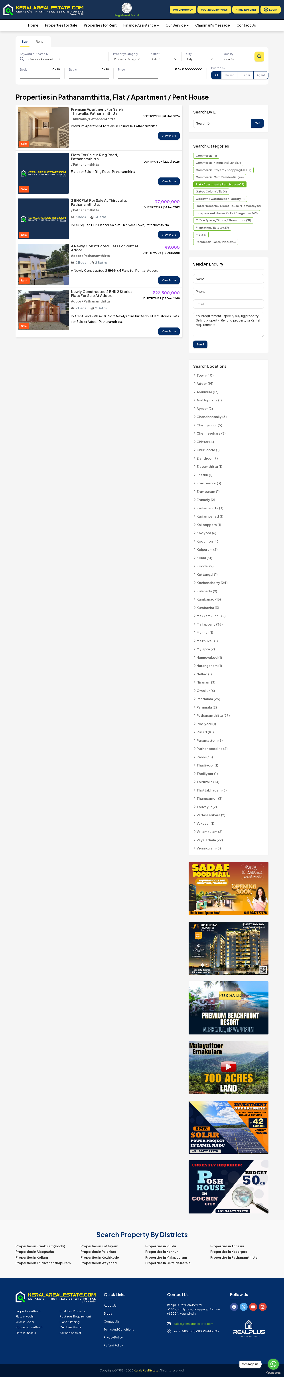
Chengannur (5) (209, 425)
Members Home (70, 1327)
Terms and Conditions (119, 1329)
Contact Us (246, 25)
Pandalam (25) (208, 699)
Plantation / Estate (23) (212, 227)
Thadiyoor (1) (207, 765)
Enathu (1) (205, 475)
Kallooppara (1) (209, 524)
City (188, 54)
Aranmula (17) (208, 392)
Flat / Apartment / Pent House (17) (220, 184)
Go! (257, 123)
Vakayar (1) (205, 823)
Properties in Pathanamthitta (234, 1257)
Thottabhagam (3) (212, 790)
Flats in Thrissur (26, 1333)
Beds (23, 69)
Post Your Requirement (75, 1316)
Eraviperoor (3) (209, 483)
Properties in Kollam (32, 1257)
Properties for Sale (61, 25)
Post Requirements (214, 10)
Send (200, 344)
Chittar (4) (205, 441)
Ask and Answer (70, 1333)
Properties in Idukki (160, 1246)
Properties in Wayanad (99, 1263)
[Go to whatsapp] (273, 1364)
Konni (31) (204, 558)
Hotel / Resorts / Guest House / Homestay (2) (228, 206)
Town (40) (205, 375)
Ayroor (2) (205, 408)
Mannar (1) (205, 632)
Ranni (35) (205, 757)
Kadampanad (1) (210, 516)
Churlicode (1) (208, 450)
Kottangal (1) (207, 574)
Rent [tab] (39, 41)
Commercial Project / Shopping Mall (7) (223, 170)
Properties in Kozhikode (100, 1257)
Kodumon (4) (207, 541)
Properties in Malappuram (166, 1257)
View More (169, 135)
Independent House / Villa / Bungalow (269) (227, 213)
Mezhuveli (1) (207, 641)
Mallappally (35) (210, 624)
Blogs (108, 1313)
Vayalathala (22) (210, 840)
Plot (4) (201, 234)
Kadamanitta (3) (210, 508)
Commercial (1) (206, 155)
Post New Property (72, 1311)
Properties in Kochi (28, 1311)
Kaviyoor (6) (206, 533)
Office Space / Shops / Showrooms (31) (223, 220)
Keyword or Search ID (34, 54)
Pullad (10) (205, 732)
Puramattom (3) (210, 740)
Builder (245, 75)
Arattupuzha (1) (209, 400)
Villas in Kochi (25, 1322)
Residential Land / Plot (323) (216, 242)
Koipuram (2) (207, 549)
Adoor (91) (205, 383)
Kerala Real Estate (146, 1370)
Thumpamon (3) (210, 798)
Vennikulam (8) (209, 848)
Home (33, 25)
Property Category (125, 54)
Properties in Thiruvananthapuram (43, 1263)
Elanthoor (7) (207, 458)
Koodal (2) (205, 566)
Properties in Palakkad (98, 1252)
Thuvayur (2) (207, 807)
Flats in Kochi (25, 1316)
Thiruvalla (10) (208, 782)
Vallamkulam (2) (210, 831)
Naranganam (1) (209, 665)
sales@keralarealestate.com (193, 1323)
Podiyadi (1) (206, 724)
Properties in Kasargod (228, 1252)
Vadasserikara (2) (211, 815)
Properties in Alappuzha (35, 1252)
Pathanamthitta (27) (213, 715)
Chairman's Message (212, 25)
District (155, 54)
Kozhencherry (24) (212, 582)
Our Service (177, 25)
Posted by (218, 68)
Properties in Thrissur (227, 1246)
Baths (73, 69)
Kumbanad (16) (209, 599)
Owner (229, 75)
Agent (261, 75)
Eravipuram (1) (208, 491)
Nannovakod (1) (209, 657)
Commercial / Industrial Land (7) (218, 162)
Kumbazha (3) (208, 607)
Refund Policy (113, 1345)
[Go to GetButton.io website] (273, 1372)
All (216, 75)
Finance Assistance (141, 25)
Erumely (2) (206, 499)
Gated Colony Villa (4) (211, 191)
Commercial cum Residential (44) (220, 177)
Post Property (183, 10)
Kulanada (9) (207, 591)
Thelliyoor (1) (207, 773)
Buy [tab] (25, 41)
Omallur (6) (206, 690)
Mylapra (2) (206, 649)
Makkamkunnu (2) (211, 616)
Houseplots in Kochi (29, 1327)
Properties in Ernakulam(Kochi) (40, 1246)
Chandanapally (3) (212, 416)
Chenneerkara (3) (211, 433)
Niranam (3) (206, 682)
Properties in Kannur (161, 1252)
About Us (110, 1305)
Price (121, 69)
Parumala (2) (207, 707)
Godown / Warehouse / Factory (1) (220, 198)
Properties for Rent (100, 25)
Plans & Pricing (246, 10)
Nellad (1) (204, 674)
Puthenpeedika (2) (212, 748)
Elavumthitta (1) (209, 466)
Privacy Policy (113, 1337)
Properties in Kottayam (99, 1246)
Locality (228, 54)
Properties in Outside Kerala (168, 1263)
